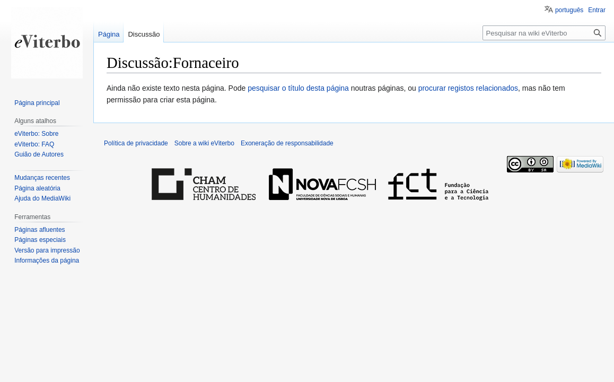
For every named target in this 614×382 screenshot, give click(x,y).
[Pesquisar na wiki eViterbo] (544, 32)
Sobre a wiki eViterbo (204, 143)
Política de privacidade (136, 143)
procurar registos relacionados (468, 88)
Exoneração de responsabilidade (287, 143)
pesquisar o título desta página (298, 88)
